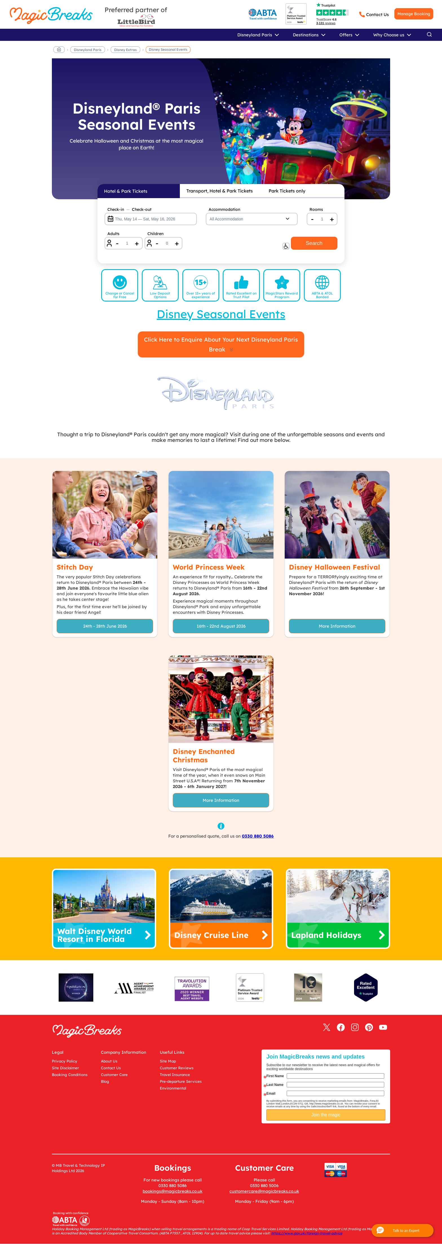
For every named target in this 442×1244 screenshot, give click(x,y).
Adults (113, 233)
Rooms (316, 209)
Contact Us (377, 14)
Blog (105, 1081)
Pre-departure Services (181, 1081)
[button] (403, 1230)
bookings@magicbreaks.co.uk (172, 1191)
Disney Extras (125, 50)
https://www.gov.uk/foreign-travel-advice (306, 1233)
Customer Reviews (176, 1068)
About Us (109, 1061)
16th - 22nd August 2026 (221, 626)
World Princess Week (209, 567)
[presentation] (330, 1137)
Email (270, 1093)
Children (155, 233)
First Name (275, 1076)
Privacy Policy (64, 1061)
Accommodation (224, 209)
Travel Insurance (175, 1074)
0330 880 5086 (258, 836)
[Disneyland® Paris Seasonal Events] (221, 128)
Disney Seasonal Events (168, 49)
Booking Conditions (69, 1074)
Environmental (173, 1088)
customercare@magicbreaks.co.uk (264, 1191)
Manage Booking (413, 13)
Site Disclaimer (65, 1068)
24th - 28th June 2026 (105, 626)
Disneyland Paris (87, 50)
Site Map (168, 1061)
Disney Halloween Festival (334, 567)
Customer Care (114, 1074)
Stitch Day (75, 567)
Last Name (275, 1084)
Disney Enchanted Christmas (204, 755)
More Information (337, 626)
